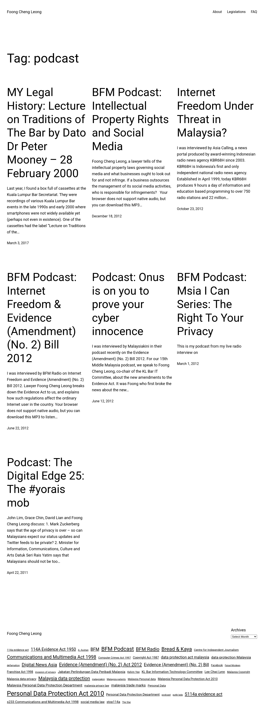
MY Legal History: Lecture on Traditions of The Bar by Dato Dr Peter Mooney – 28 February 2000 (46, 133)
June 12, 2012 (103, 401)
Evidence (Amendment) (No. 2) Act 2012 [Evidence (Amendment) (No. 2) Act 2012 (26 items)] (100, 664)
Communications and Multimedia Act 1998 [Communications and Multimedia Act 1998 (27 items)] (51, 657)
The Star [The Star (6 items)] (126, 702)
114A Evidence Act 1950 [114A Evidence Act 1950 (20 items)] (53, 649)
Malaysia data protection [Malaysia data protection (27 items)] (64, 678)
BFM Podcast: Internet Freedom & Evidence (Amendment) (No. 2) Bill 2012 (42, 318)
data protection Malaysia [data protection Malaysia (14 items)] (231, 657)
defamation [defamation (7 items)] (13, 665)
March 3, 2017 (18, 243)
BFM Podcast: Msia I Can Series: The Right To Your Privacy (212, 304)
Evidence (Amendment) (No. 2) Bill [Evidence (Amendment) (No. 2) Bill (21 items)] (176, 664)
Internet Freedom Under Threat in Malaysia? (215, 112)
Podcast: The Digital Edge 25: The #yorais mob (45, 482)
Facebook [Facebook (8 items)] (217, 665)
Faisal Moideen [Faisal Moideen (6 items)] (232, 665)
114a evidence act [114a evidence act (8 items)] (18, 649)
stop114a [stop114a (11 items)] (113, 702)
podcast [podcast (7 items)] (166, 694)
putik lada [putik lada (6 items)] (178, 694)
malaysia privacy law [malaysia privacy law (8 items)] (96, 685)
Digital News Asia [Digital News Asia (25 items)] (39, 664)
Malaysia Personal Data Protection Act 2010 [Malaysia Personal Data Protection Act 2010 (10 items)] (188, 679)
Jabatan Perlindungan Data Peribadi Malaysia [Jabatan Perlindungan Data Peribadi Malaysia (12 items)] (91, 672)
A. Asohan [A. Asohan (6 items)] (83, 650)
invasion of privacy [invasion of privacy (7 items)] (45, 672)
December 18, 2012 (107, 216)
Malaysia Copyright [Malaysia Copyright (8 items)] (238, 672)
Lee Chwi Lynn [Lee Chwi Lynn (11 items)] (215, 672)
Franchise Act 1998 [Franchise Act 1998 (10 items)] (20, 672)
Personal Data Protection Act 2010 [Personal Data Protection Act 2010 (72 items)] (55, 693)
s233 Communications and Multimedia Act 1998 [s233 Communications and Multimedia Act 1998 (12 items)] (43, 702)
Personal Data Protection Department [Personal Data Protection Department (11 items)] (133, 694)
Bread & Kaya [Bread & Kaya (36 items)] (176, 649)
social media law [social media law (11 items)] (93, 702)
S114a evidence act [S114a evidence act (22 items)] (203, 694)
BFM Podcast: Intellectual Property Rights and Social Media (130, 119)
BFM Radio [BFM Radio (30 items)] (147, 649)
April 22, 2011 (17, 573)
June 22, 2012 (18, 428)
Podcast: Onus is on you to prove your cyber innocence (128, 304)
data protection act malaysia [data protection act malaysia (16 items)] (185, 657)
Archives (238, 630)
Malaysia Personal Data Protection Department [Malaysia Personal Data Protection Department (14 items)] (44, 685)
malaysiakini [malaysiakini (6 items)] (98, 679)
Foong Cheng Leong (24, 12)
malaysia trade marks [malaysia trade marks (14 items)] (128, 685)
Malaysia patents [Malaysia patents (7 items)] (116, 679)
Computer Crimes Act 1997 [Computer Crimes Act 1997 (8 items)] (114, 657)
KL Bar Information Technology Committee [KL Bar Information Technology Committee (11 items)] (172, 672)
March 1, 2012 (188, 364)
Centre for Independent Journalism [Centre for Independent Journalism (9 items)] (216, 649)
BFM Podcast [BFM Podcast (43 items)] (117, 649)
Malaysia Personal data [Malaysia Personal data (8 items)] (142, 679)
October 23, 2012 (190, 209)
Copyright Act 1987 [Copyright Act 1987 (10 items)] (146, 657)
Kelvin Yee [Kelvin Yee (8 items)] (133, 672)
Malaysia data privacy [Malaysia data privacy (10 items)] (21, 679)
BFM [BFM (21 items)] (95, 649)
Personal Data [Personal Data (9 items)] (157, 685)
